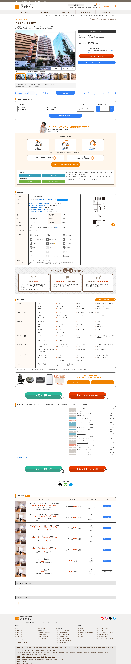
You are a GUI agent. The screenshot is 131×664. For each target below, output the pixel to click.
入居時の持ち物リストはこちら (104, 299)
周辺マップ (86, 93)
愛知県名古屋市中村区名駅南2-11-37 (46, 200)
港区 (37, 648)
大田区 (68, 648)
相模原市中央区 (25, 654)
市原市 (49, 657)
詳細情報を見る (107, 506)
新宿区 (40, 648)
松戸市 (42, 657)
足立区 (107, 648)
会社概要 (82, 628)
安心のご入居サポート (64, 634)
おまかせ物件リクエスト (22, 642)
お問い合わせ (58, 227)
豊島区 (88, 648)
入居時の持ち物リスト (64, 638)
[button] (74, 50)
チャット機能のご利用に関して (106, 632)
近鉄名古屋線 (37, 207)
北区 (92, 648)
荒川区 (95, 648)
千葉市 (23, 657)
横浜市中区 (49, 652)
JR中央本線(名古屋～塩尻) (42, 205)
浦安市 (53, 657)
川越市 (55, 659)
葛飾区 (111, 648)
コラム (81, 634)
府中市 (46, 650)
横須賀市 (32, 654)
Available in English (103, 634)
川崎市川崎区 (73, 652)
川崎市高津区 (93, 652)
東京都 (18, 648)
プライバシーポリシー (104, 628)
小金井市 (59, 650)
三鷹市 (42, 650)
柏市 (46, 657)
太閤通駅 (31, 211)
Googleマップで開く (62, 200)
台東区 (48, 648)
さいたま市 (24, 659)
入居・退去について (44, 636)
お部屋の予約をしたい (45, 632)
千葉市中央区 (29, 657)
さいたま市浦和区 (41, 659)
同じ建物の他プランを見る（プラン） (96, 62)
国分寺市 (64, 650)
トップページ (20, 628)
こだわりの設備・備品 (64, 630)
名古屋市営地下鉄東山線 (40, 209)
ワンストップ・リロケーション (106, 638)
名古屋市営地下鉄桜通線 (45, 204)
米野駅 (31, 207)
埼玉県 (18, 659)
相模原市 (106, 652)
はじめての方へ (45, 12)
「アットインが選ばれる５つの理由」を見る (65, 164)
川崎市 (67, 652)
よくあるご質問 (105, 12)
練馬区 (103, 648)
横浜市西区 (43, 652)
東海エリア (19, 632)
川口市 (59, 659)
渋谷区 (76, 648)
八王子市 (29, 650)
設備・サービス (85, 12)
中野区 (80, 648)
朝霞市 (63, 659)
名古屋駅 (31, 205)
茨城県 (18, 661)
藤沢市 (40, 654)
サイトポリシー (102, 630)
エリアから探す (25, 12)
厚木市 (44, 654)
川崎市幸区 (79, 652)
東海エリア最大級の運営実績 (86, 632)
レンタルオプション (78, 382)
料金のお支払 (43, 634)
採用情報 (82, 630)
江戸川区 (24, 650)
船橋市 (38, 657)
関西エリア (19, 634)
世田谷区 (72, 648)
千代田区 (29, 648)
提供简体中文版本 (103, 636)
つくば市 (24, 661)
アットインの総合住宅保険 (65, 640)
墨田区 (52, 648)
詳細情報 (45, 93)
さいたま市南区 (49, 659)
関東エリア (19, 630)
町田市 (54, 650)
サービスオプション (102, 382)
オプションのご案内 (63, 636)
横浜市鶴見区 (29, 652)
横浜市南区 (55, 652)
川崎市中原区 (86, 652)
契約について (65, 12)
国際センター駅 (33, 204)
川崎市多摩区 (100, 652)
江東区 (56, 648)
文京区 (44, 648)
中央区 (33, 648)
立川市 (33, 650)
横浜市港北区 (62, 652)
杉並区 (84, 648)
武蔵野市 (38, 650)
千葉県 (18, 657)
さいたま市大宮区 (32, 659)
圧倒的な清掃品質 (63, 632)
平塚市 (36, 654)
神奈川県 (19, 652)
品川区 (60, 648)
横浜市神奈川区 (36, 652)
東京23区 (24, 648)
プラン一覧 (106, 93)
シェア (112, 19)
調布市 (50, 650)
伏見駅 (31, 209)
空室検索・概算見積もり (25, 93)
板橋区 (99, 648)
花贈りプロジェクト (63, 642)
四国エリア (19, 636)
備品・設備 (65, 93)
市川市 (34, 657)
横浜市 (23, 652)
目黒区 (64, 648)
